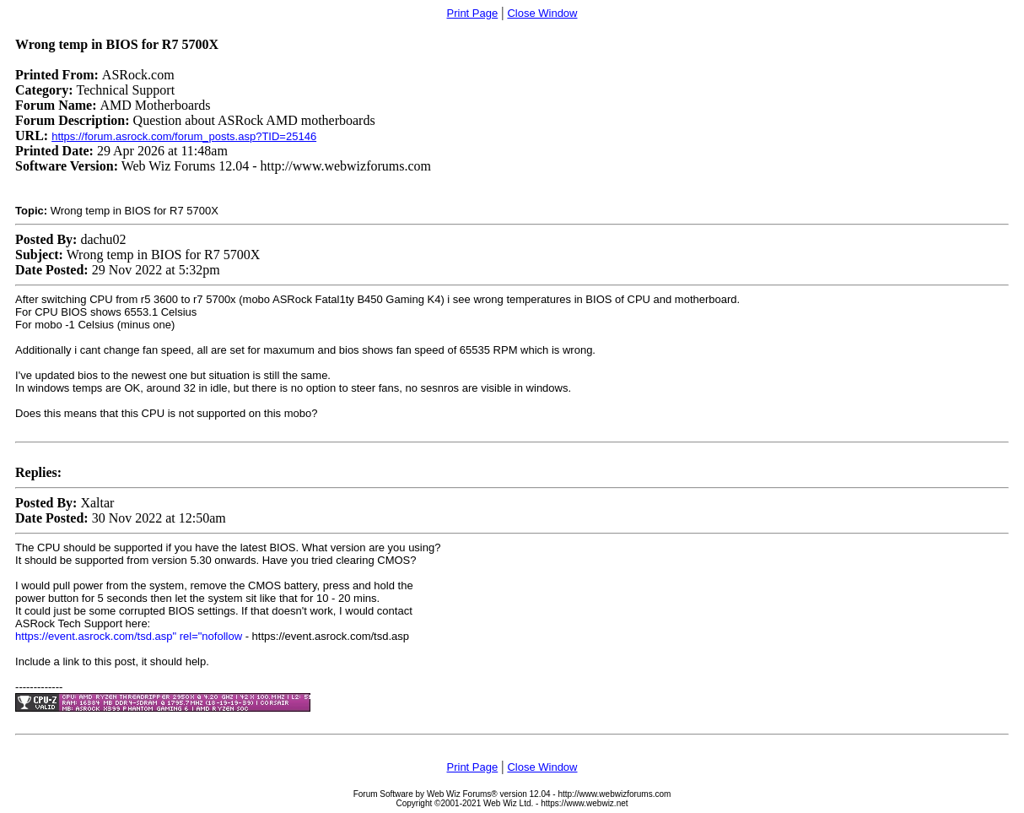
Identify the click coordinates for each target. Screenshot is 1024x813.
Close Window (542, 13)
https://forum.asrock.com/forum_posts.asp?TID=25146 (183, 136)
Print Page (473, 13)
